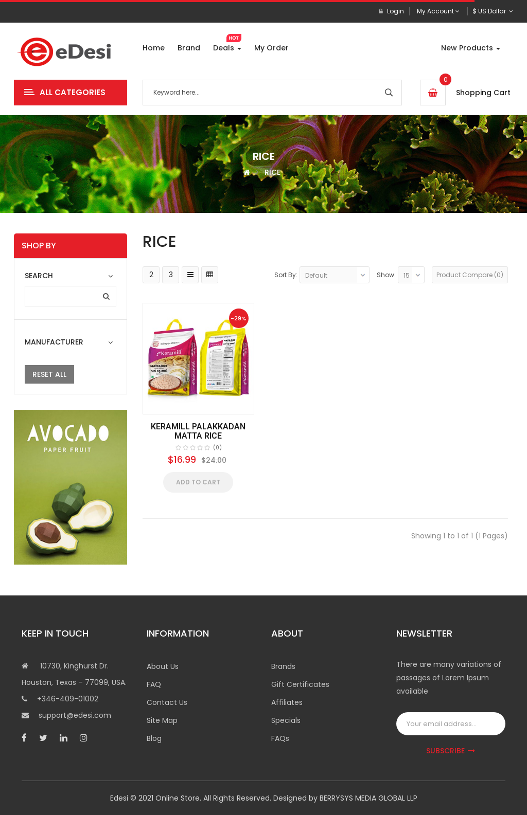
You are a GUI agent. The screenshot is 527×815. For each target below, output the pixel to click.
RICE (272, 172)
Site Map (162, 720)
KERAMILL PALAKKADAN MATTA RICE (198, 431)
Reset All (49, 374)
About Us (163, 666)
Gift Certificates (300, 684)
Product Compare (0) (469, 274)
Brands (283, 666)
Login (391, 11)
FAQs (280, 738)
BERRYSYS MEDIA (349, 798)
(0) (217, 447)
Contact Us (167, 702)
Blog (154, 738)
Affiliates (287, 702)
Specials (286, 720)
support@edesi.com (75, 715)
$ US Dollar (492, 11)
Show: (386, 274)
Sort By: (285, 274)
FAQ (154, 684)
